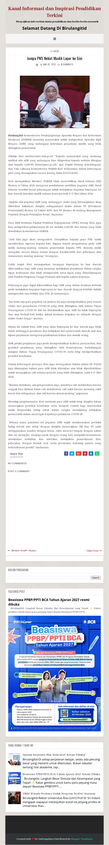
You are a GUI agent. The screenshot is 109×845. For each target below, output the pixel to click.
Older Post (93, 550)
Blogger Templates (82, 839)
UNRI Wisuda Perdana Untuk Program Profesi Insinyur (59, 793)
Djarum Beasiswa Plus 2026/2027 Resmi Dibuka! (54, 754)
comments (67, 64)
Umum (56, 51)
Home (32, 550)
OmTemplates (46, 839)
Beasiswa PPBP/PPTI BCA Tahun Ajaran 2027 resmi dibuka (61, 774)
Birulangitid (15, 135)
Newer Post (19, 550)
